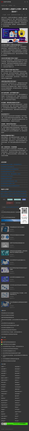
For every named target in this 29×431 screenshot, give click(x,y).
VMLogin (3, 420)
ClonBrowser (17, 404)
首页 (6, 5)
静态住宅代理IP (4, 400)
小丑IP (16, 413)
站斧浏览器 (17, 393)
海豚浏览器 (17, 389)
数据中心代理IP (17, 199)
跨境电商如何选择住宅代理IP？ (6, 178)
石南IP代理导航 (7, 1)
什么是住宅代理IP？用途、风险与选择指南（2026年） (11, 173)
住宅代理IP (10, 199)
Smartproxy (17, 400)
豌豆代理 (16, 395)
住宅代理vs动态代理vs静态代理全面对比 (18, 285)
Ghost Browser (4, 391)
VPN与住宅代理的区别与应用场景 (17, 235)
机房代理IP (3, 418)
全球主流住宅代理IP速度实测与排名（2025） (9, 181)
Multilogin (17, 382)
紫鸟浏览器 (17, 368)
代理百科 (10, 5)
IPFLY (16, 418)
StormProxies (3, 402)
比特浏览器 (17, 377)
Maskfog (3, 398)
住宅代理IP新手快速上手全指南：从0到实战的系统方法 (11, 164)
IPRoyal (16, 407)
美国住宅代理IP (4, 380)
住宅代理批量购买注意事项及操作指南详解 (9, 334)
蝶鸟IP (2, 411)
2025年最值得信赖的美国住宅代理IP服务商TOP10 (10, 185)
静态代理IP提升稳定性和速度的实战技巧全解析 (10, 325)
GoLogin (16, 420)
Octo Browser (17, 386)
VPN (2, 395)
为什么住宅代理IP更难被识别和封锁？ (8, 217)
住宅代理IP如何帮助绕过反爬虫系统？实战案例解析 (11, 212)
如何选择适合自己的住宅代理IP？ (7, 176)
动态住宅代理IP (4, 407)
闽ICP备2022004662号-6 (9, 429)
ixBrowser (17, 398)
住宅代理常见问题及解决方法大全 (17, 277)
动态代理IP (3, 373)
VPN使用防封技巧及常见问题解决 (17, 227)
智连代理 (3, 413)
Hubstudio (17, 375)
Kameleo (3, 389)
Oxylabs (2, 409)
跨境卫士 (16, 380)
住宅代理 (3, 375)
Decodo (16, 416)
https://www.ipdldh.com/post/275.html (12, 207)
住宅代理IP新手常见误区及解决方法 (7, 166)
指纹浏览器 (17, 366)
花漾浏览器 (17, 384)
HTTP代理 (17, 409)
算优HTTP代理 (18, 411)
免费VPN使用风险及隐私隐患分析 (17, 243)
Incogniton (3, 384)
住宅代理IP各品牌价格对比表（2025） (8, 171)
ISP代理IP (3, 386)
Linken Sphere (4, 416)
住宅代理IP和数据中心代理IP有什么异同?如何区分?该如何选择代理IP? (14, 196)
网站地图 (2, 429)
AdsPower (17, 402)
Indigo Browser (4, 404)
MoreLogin (3, 382)
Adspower (17, 371)
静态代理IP (17, 373)
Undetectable (3, 393)
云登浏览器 (3, 371)
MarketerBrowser (18, 391)
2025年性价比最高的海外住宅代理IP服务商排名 (10, 169)
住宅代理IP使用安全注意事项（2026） (8, 183)
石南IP (5, 14)
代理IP (24, 199)
